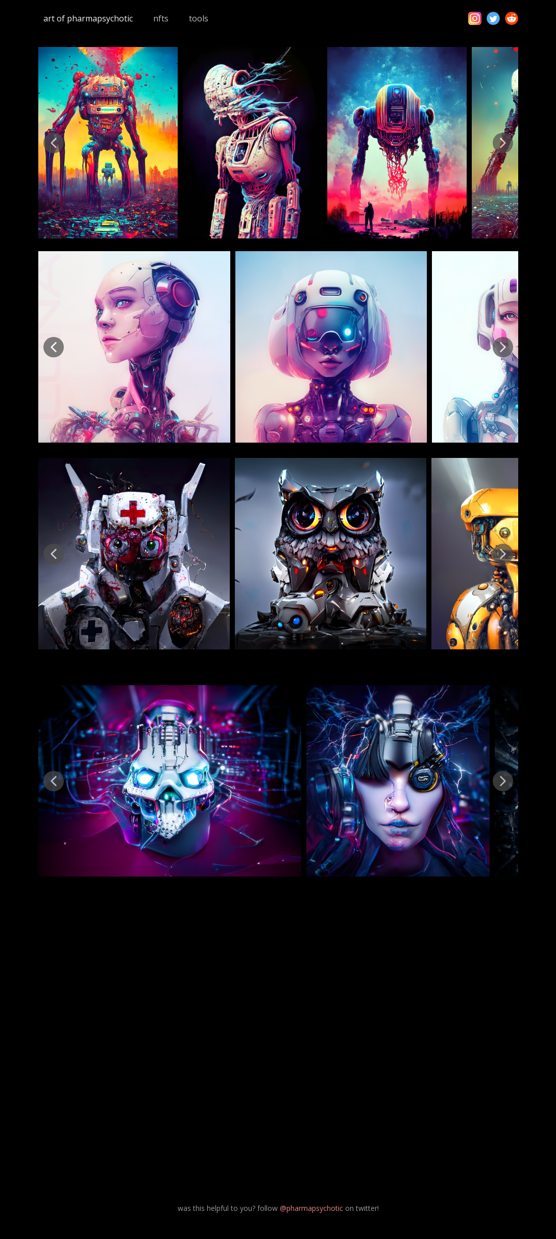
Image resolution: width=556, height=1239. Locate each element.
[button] (53, 143)
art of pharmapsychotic (88, 18)
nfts (160, 18)
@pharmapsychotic (311, 1208)
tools (198, 18)
